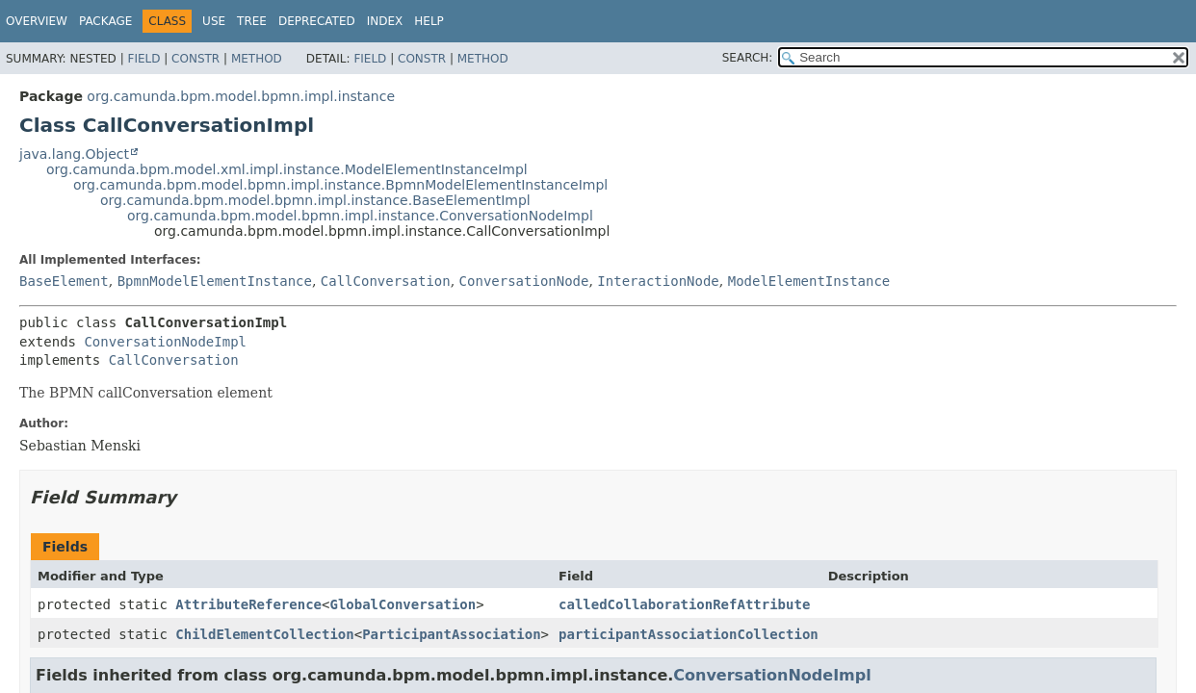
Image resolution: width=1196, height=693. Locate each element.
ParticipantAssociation (451, 634)
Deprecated (316, 21)
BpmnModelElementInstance (214, 281)
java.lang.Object (74, 154)
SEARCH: (747, 57)
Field (143, 58)
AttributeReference (248, 604)
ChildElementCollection (264, 634)
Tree (252, 21)
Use (213, 21)
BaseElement (64, 281)
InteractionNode (657, 281)
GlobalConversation (402, 604)
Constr (195, 58)
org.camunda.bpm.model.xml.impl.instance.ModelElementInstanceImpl (287, 169)
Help (429, 21)
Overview (36, 21)
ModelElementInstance (809, 281)
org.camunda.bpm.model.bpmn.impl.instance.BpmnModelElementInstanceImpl (340, 184)
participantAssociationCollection (689, 634)
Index (385, 21)
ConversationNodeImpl (165, 341)
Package (105, 21)
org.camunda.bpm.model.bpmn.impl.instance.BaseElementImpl (315, 200)
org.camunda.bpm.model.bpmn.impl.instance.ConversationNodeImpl (360, 215)
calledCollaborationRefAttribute (684, 604)
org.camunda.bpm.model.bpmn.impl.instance (241, 96)
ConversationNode (524, 281)
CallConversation (386, 281)
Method (256, 58)
